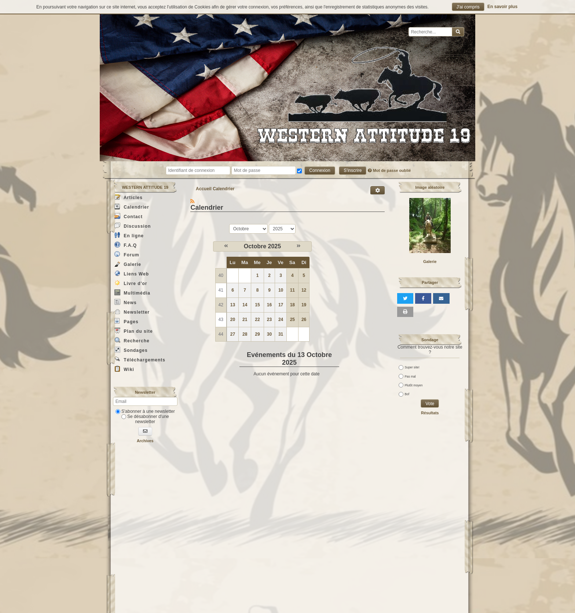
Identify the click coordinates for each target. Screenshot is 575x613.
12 (303, 290)
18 (292, 304)
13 (232, 304)
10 (280, 290)
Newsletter (132, 312)
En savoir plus (502, 6)
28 (244, 334)
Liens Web (131, 273)
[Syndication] (192, 201)
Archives (145, 441)
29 (257, 334)
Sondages (131, 350)
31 (280, 334)
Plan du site (133, 331)
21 (244, 319)
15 (257, 304)
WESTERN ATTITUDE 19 (145, 187)
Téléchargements (139, 359)
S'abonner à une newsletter (145, 411)
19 (303, 304)
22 (257, 319)
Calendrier (131, 206)
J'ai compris (468, 7)
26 (303, 319)
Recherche (132, 340)
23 (269, 319)
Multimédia (132, 292)
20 (232, 319)
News (125, 302)
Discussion (132, 226)
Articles (128, 197)
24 (280, 319)
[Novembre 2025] (299, 246)
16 (269, 304)
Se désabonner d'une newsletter (145, 419)
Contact (128, 216)
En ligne (129, 235)
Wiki (124, 369)
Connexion (319, 170)
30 (269, 334)
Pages (126, 321)
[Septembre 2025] (226, 246)
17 (280, 304)
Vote (429, 403)
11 (292, 290)
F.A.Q (125, 245)
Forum (126, 254)
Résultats (430, 413)
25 (292, 319)
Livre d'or (130, 283)
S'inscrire (353, 170)
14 (244, 304)
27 (232, 334)
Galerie (127, 264)
